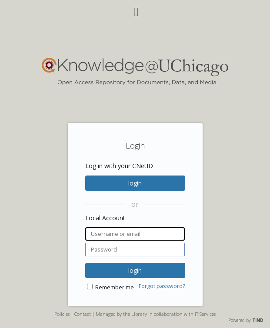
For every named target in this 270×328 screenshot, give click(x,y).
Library (139, 314)
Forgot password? (162, 286)
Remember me (114, 287)
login (135, 183)
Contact (82, 314)
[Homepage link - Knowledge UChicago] (135, 83)
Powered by (245, 320)
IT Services (205, 314)
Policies (62, 314)
